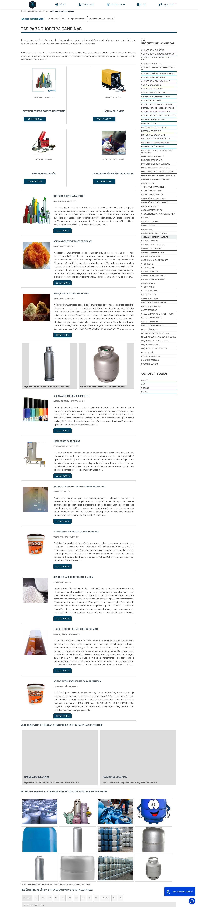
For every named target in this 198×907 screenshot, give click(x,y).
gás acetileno (148, 183)
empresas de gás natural (153, 135)
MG (43, 836)
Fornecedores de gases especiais (157, 172)
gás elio (145, 218)
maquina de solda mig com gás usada (158, 337)
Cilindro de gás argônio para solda (158, 54)
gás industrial (148, 225)
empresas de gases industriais (155, 139)
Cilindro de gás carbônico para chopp (156, 59)
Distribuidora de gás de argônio (156, 104)
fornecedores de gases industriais (158, 175)
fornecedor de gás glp (152, 156)
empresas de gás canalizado (154, 127)
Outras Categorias (154, 373)
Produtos (116, 4)
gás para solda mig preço (153, 275)
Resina (144, 392)
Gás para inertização (151, 256)
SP (56, 836)
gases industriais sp (151, 306)
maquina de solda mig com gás (155, 333)
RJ (36, 836)
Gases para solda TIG (151, 322)
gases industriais (52, 19)
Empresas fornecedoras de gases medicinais (157, 151)
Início (60, 4)
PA (121, 836)
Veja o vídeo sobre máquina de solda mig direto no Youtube (51, 720)
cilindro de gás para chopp (154, 77)
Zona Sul (68, 860)
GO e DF (105, 836)
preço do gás (147, 352)
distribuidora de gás (151, 100)
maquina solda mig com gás (154, 349)
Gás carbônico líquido (152, 210)
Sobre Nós (86, 4)
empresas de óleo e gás (152, 147)
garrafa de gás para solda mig (155, 179)
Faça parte (167, 4)
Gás (143, 384)
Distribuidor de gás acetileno (155, 97)
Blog (141, 4)
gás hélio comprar (150, 222)
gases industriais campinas (154, 302)
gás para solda (148, 268)
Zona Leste (80, 860)
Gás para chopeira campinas (154, 237)
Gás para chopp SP (150, 241)
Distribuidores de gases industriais (101, 19)
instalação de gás (149, 329)
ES (50, 836)
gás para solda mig (150, 272)
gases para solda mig (151, 318)
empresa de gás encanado (153, 120)
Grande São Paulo (95, 860)
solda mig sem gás (149, 364)
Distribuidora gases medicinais (155, 112)
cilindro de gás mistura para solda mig (157, 68)
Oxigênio (145, 388)
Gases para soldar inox (152, 325)
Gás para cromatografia (152, 252)
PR (63, 836)
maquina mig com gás (151, 345)
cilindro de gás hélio (151, 64)
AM (114, 836)
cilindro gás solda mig (152, 89)
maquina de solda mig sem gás (155, 341)
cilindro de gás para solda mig (155, 81)
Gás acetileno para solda (153, 187)
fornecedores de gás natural (155, 168)
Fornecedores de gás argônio (155, 164)
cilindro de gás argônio (152, 50)
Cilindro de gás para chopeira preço (158, 73)
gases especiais (148, 295)
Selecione (27, 836)
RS (76, 836)
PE (83, 836)
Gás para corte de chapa (153, 245)
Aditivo (144, 380)
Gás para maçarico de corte (154, 260)
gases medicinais (149, 310)
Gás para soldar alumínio (153, 279)
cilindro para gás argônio (153, 93)
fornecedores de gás (151, 160)
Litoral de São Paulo (113, 860)
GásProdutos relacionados (157, 41)
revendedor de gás (150, 356)
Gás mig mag (147, 229)
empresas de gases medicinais (73, 19)
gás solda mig (147, 287)
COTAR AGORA (35, 119)
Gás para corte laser (151, 249)
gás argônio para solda (152, 195)
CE (96, 836)
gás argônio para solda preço (155, 202)
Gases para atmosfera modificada (157, 314)
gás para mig (147, 264)
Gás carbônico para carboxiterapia (158, 214)
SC (69, 836)
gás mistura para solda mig (154, 233)
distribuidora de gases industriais (157, 108)
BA (90, 836)
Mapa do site (169, 885)
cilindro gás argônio (151, 85)
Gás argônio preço (150, 206)
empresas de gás (149, 123)
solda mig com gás (150, 360)
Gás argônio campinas (151, 191)
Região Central (29, 860)
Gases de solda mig (150, 291)
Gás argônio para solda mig (154, 199)
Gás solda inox (148, 283)
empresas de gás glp (151, 131)
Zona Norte (43, 860)
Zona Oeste (56, 860)
